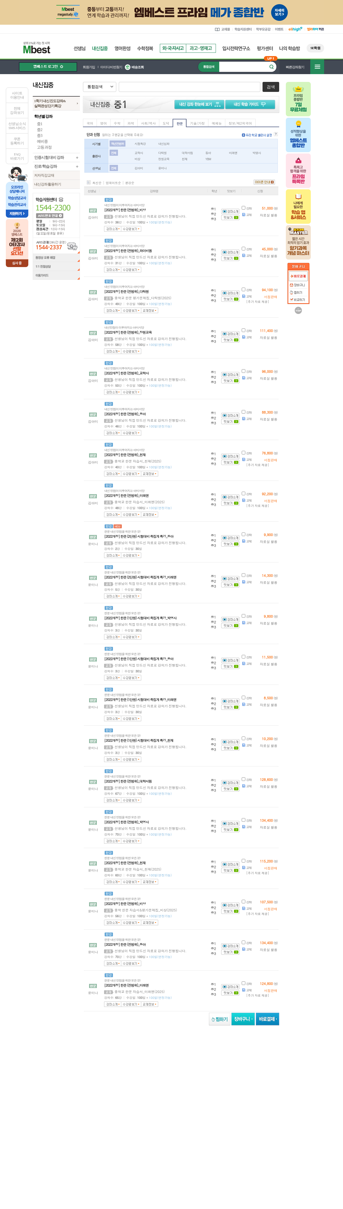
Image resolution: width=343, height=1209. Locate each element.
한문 (179, 123)
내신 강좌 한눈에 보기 (198, 104)
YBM (208, 159)
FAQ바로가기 (17, 156)
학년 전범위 (117, 144)
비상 (137, 159)
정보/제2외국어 (240, 123)
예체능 (217, 123)
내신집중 (100, 48)
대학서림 (187, 153)
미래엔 (233, 153)
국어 (90, 123)
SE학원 (315, 48)
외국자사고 (173, 48)
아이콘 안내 (264, 182)
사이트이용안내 (17, 95)
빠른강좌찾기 (295, 67)
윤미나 (162, 168)
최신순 (97, 183)
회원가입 (89, 67)
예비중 (42, 141)
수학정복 (145, 48)
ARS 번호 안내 (49, 215)
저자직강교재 (44, 175)
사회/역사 (148, 123)
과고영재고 (201, 48)
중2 (39, 130)
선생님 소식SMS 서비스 (17, 126)
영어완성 (122, 48)
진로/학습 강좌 (45, 166)
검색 (271, 87)
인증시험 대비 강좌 (49, 157)
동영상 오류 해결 (56, 257)
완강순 (129, 183)
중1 (39, 124)
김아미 (139, 168)
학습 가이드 (251, 104)
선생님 (79, 48)
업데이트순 (113, 183)
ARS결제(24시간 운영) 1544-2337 (56, 245)
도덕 (166, 123)
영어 (103, 123)
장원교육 (163, 159)
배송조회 (138, 67)
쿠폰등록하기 (17, 141)
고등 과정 (44, 147)
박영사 (257, 153)
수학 (117, 123)
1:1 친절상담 (56, 266)
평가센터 (265, 48)
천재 (184, 159)
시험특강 (140, 144)
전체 (113, 153)
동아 (208, 153)
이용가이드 (56, 276)
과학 (130, 123)
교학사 (139, 153)
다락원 (162, 153)
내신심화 (163, 144)
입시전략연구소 (236, 48)
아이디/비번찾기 (111, 67)
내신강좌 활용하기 (47, 184)
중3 (39, 136)
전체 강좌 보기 (17, 110)
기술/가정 (197, 123)
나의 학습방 (289, 48)
